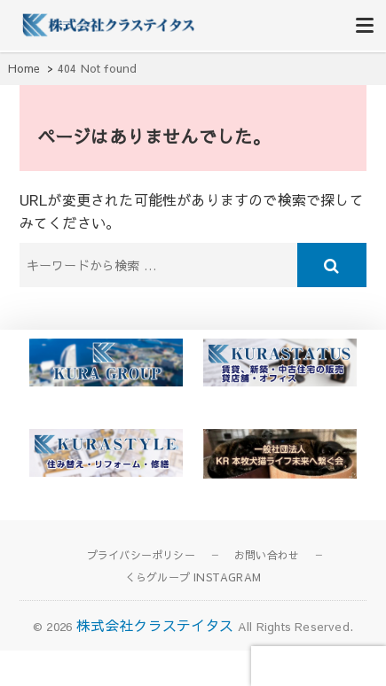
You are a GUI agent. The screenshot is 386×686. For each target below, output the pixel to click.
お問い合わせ (266, 555)
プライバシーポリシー (141, 555)
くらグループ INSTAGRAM (193, 577)
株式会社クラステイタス (155, 625)
